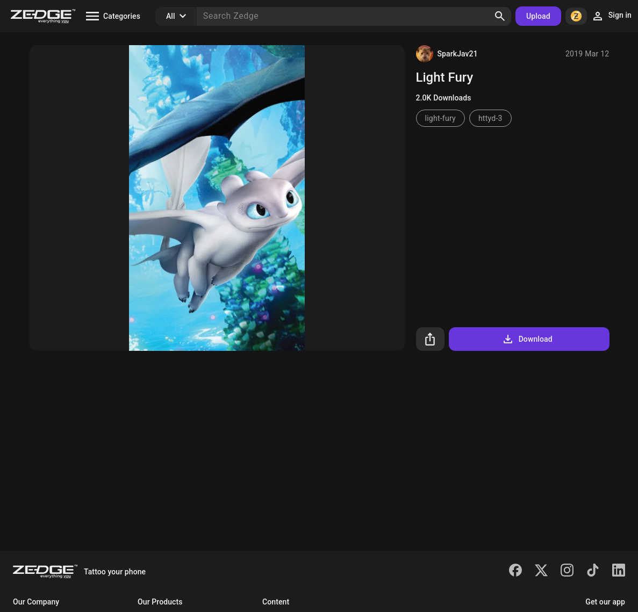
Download (527, 339)
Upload (538, 16)
